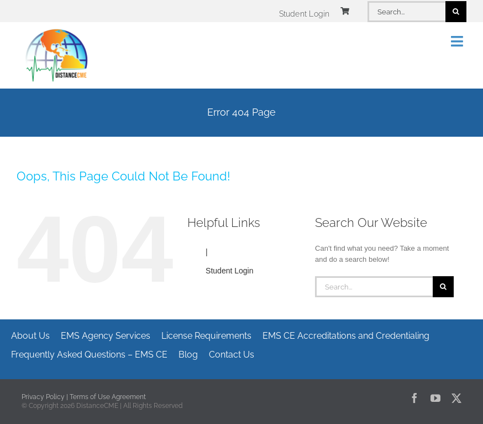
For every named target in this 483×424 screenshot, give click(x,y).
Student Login (229, 270)
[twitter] (456, 398)
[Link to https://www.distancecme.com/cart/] (344, 11)
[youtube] (435, 398)
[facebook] (414, 398)
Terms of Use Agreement (108, 397)
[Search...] (406, 11)
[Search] (455, 11)
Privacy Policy (43, 397)
